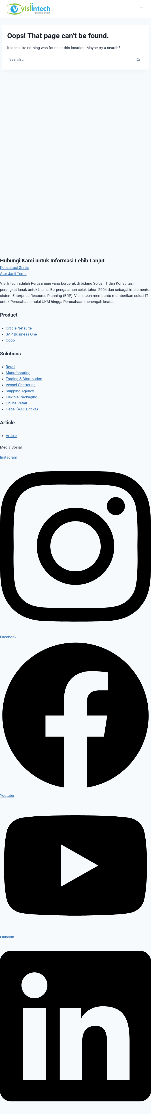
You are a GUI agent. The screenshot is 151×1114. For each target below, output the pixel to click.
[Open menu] (141, 8)
